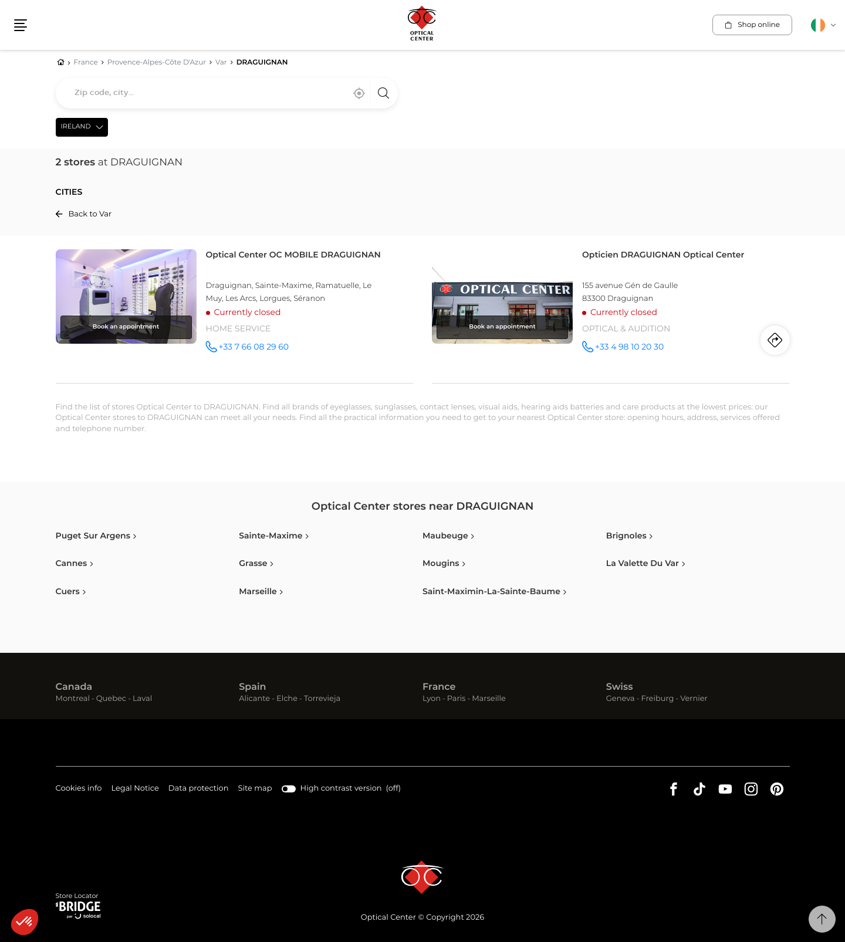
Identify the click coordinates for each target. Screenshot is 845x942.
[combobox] (227, 93)
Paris (456, 698)
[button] (20, 25)
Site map (255, 788)
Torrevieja (322, 698)
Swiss (619, 687)
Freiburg (657, 698)
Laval (142, 698)
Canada (74, 687)
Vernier (694, 698)
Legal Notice (134, 789)
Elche (287, 698)
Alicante (254, 698)
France (438, 687)
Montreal (73, 698)
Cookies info (79, 789)
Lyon (431, 698)
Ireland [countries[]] (76, 127)
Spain (252, 687)
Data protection (198, 789)
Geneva (620, 698)
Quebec (111, 698)
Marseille (489, 698)
